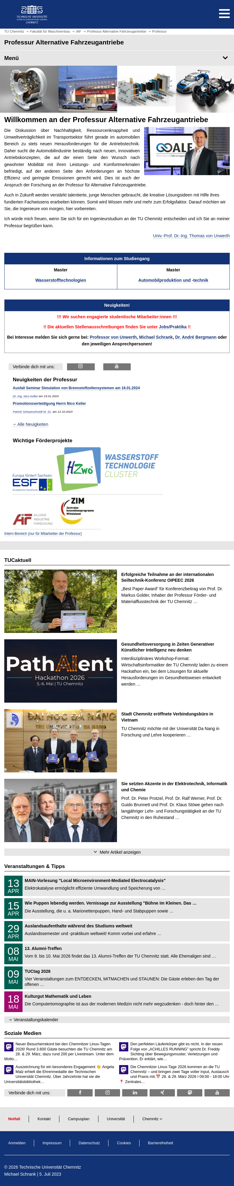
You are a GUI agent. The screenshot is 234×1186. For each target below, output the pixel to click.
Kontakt (44, 1119)
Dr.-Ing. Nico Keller (25, 396)
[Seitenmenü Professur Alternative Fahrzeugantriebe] (117, 58)
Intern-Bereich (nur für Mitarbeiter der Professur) (43, 533)
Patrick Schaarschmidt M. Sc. (32, 411)
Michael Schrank (156, 337)
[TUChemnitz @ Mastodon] (189, 1092)
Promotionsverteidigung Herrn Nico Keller (49, 403)
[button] (218, 14)
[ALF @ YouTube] (117, 366)
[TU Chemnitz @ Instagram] (107, 1092)
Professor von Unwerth (113, 337)
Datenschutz (89, 1143)
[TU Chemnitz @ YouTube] (217, 1092)
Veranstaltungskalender (36, 1019)
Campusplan (79, 1119)
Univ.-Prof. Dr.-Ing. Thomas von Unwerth (191, 235)
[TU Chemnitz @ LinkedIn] (134, 1092)
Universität (116, 1119)
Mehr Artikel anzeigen (120, 852)
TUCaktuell (17, 560)
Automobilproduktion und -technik (173, 280)
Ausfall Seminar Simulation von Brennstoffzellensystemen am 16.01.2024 (76, 388)
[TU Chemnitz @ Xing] (162, 1092)
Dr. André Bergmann (196, 337)
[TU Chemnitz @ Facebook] (80, 1092)
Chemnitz (150, 1119)
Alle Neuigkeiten (32, 424)
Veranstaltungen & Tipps (34, 866)
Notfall (14, 1119)
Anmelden (17, 1143)
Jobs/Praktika (173, 326)
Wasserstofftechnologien (60, 280)
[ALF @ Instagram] (81, 366)
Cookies (124, 1143)
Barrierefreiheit (160, 1143)
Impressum (52, 1143)
